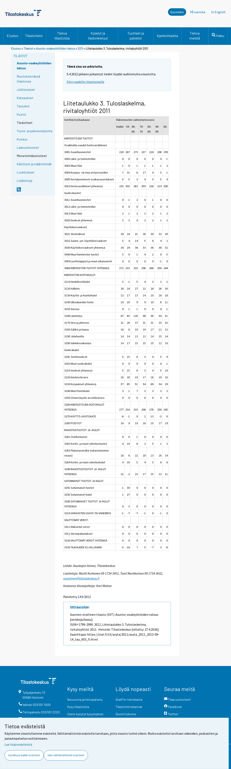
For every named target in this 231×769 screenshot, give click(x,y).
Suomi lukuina (126, 714)
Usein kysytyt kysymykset (85, 714)
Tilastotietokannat (129, 707)
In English (219, 12)
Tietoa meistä (194, 35)
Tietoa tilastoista (62, 35)
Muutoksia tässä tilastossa (28, 78)
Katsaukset (25, 98)
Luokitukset (25, 172)
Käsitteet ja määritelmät (34, 164)
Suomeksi (177, 12)
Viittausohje (79, 607)
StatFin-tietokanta (129, 699)
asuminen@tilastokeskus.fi (81, 578)
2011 (80, 48)
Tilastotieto (34, 35)
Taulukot (23, 106)
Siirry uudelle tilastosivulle (85, 82)
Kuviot (21, 114)
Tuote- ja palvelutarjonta (34, 131)
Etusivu (12, 35)
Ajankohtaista (167, 35)
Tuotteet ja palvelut (135, 35)
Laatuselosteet (28, 147)
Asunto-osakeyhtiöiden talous (55, 48)
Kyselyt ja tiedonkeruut (98, 35)
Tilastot (28, 48)
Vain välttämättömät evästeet (66, 755)
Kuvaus (22, 139)
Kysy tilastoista (78, 707)
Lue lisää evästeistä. (19, 744)
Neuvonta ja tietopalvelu (85, 699)
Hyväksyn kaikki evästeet (24, 755)
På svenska (198, 12)
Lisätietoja (24, 180)
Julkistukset (26, 89)
